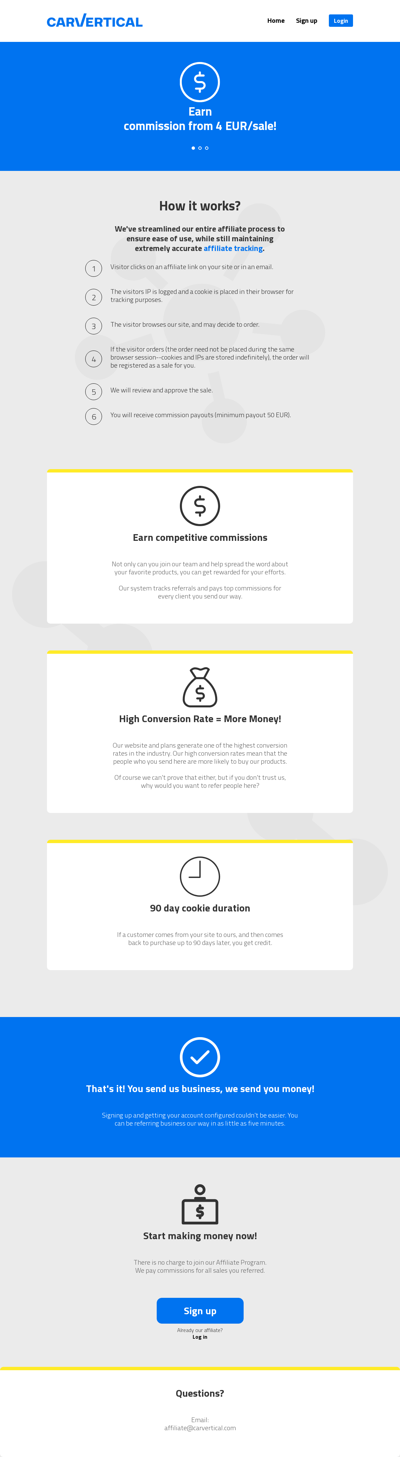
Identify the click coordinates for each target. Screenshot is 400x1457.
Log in (200, 1337)
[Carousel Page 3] (206, 148)
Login (341, 20)
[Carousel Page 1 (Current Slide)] (193, 148)
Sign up (306, 20)
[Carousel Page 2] (200, 148)
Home (276, 20)
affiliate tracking (233, 248)
